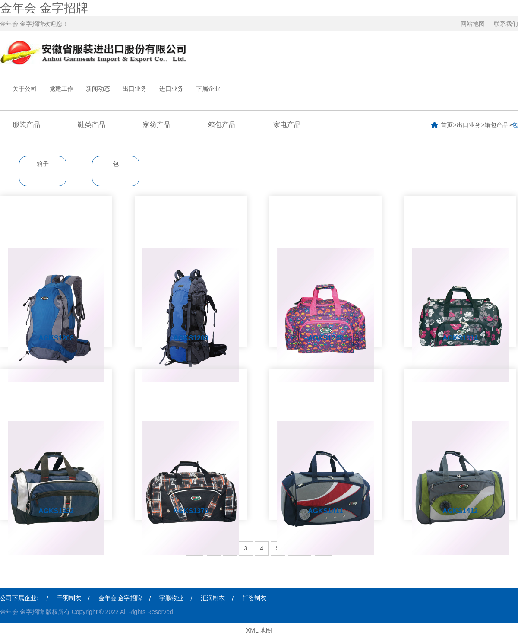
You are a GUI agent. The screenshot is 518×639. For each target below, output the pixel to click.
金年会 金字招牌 (44, 8)
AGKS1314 (460, 338)
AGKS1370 (190, 511)
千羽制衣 (69, 597)
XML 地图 (259, 630)
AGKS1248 (325, 338)
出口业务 (135, 88)
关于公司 (25, 88)
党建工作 (61, 88)
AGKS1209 (190, 338)
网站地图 (473, 23)
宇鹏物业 (171, 597)
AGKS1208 (56, 338)
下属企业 (208, 88)
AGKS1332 (56, 511)
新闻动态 (98, 88)
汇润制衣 (213, 597)
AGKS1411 (325, 511)
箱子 (43, 163)
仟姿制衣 (254, 597)
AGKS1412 (460, 511)
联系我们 (506, 23)
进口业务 (171, 88)
